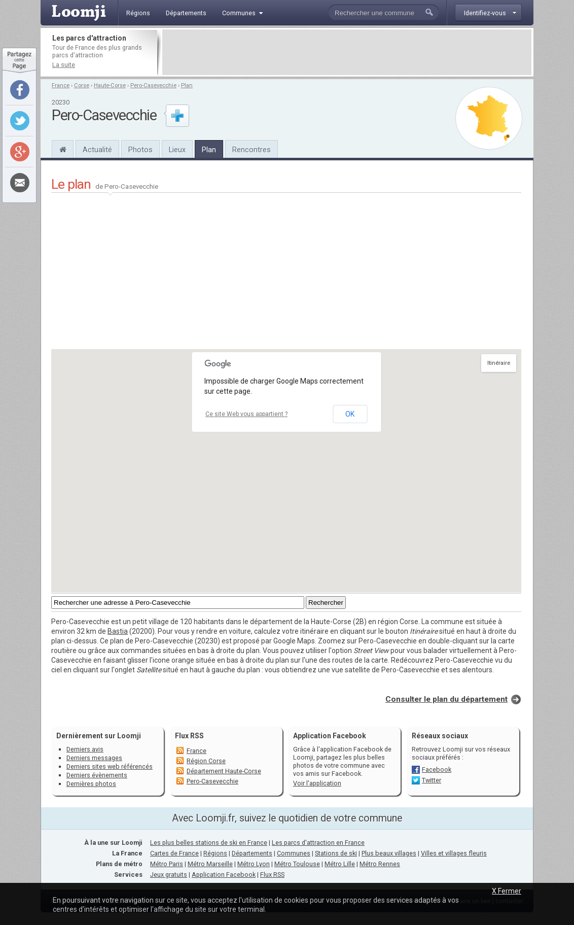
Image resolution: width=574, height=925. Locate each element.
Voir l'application (317, 783)
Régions (215, 853)
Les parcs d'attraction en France (318, 842)
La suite (63, 64)
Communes (293, 853)
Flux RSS (189, 736)
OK (349, 414)
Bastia (117, 631)
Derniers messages (94, 758)
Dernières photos (91, 783)
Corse (81, 85)
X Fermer (506, 891)
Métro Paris (166, 864)
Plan (187, 85)
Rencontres (251, 149)
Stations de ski (336, 853)
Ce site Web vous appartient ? (246, 414)
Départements (252, 853)
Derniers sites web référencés (109, 766)
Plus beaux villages (389, 853)
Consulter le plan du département (446, 699)
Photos (140, 149)
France (60, 85)
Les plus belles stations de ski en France (208, 842)
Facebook (436, 769)
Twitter (431, 780)
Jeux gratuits (168, 874)
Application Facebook (224, 874)
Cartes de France (174, 853)
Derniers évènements (96, 775)
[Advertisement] (346, 52)
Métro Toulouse (297, 864)
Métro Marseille (210, 864)
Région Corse (206, 761)
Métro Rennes (380, 864)
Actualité (97, 149)
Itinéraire (498, 363)
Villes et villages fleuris (454, 853)
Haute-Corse (110, 85)
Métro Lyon (253, 864)
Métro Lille (340, 864)
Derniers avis (84, 749)
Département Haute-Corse (224, 771)
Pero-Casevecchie (153, 85)
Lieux (177, 149)
